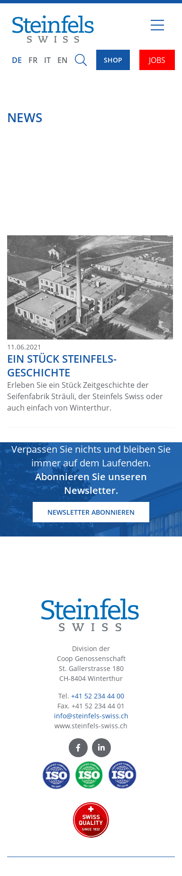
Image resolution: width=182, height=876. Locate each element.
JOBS (157, 60)
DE (17, 60)
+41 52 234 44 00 (97, 695)
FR (32, 60)
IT (47, 60)
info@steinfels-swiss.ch (91, 715)
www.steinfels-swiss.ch (91, 725)
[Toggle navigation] (157, 29)
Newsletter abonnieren (91, 512)
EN (62, 60)
